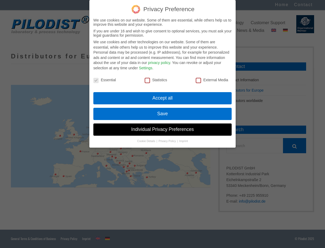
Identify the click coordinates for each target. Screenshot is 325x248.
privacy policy (159, 57)
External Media (212, 75)
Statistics (156, 75)
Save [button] (162, 108)
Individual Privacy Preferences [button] (162, 124)
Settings (145, 63)
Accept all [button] (162, 93)
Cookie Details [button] (146, 136)
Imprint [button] (183, 136)
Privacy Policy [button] (168, 136)
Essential (104, 75)
